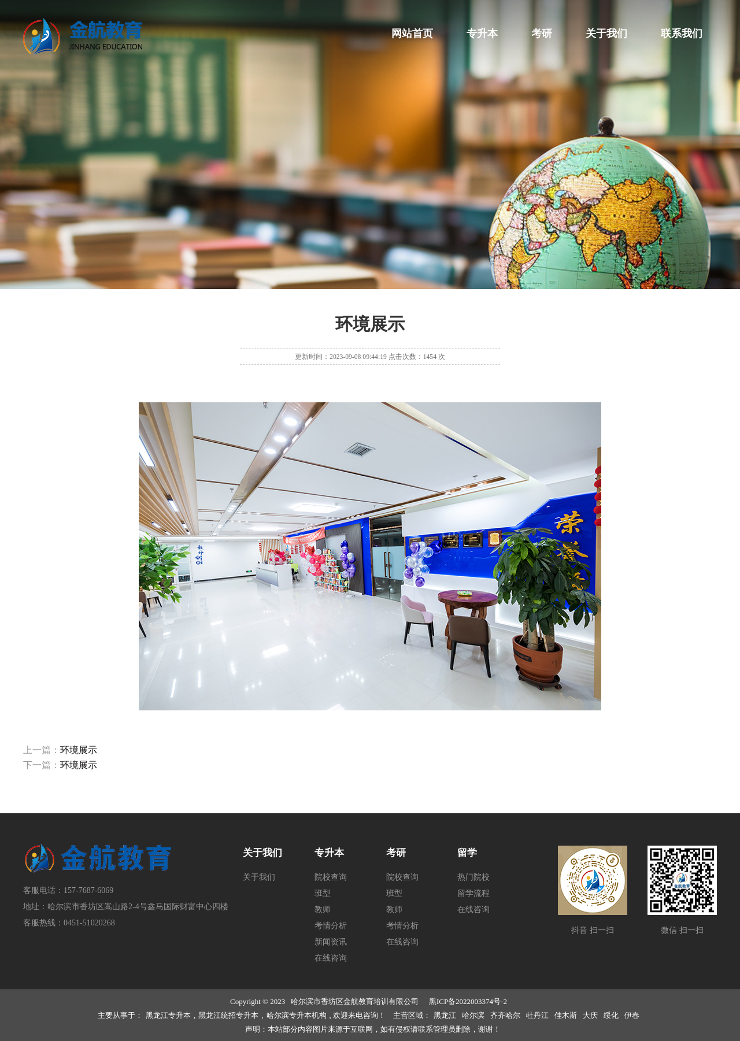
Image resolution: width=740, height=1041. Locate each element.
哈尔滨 (473, 1015)
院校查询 (330, 877)
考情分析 (330, 925)
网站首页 (412, 33)
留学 (467, 853)
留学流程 (473, 893)
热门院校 (473, 877)
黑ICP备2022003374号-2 (468, 1001)
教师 (322, 909)
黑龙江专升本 (168, 1015)
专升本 (482, 33)
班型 (322, 893)
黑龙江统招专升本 (228, 1015)
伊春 (631, 1015)
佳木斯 (565, 1015)
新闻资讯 (330, 942)
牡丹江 (537, 1015)
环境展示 (78, 750)
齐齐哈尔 (505, 1015)
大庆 (590, 1015)
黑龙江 (445, 1015)
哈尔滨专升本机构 (297, 1015)
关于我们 (606, 33)
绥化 (611, 1015)
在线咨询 (330, 958)
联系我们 (681, 33)
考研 (541, 33)
